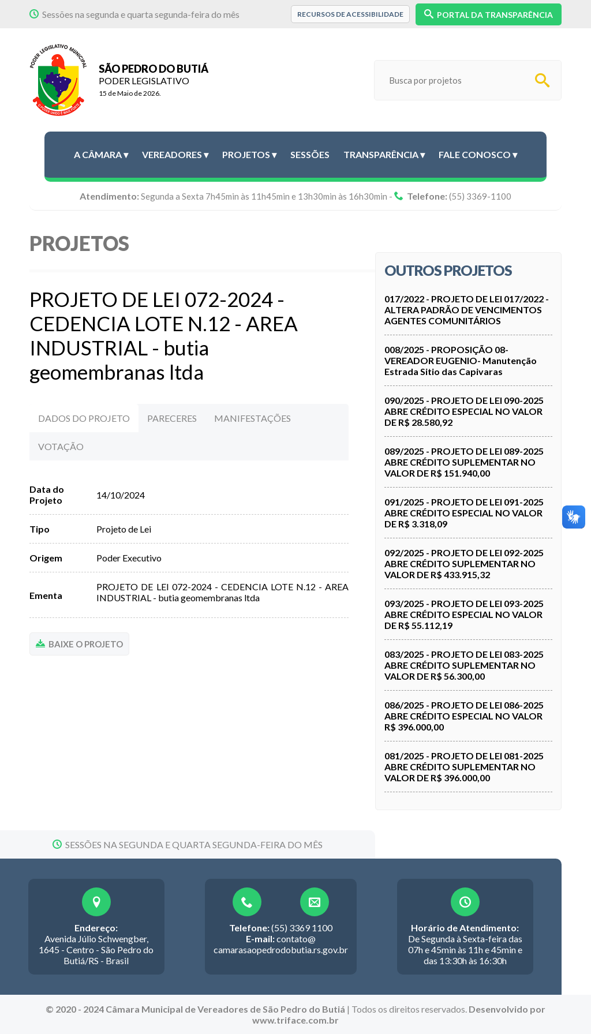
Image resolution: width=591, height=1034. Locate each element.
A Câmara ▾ (101, 154)
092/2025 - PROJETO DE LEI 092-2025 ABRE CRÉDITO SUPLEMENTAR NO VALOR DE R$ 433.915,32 (464, 563)
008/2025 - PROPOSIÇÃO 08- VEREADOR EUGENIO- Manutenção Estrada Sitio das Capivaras (460, 360)
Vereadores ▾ (175, 154)
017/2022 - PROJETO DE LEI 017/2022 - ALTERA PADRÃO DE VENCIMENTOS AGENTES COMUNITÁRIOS (466, 309)
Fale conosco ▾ (478, 154)
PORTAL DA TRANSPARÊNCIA (488, 14)
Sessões (310, 154)
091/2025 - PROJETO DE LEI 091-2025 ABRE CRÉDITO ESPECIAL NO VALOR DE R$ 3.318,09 (464, 512)
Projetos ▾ (249, 154)
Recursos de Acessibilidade (350, 14)
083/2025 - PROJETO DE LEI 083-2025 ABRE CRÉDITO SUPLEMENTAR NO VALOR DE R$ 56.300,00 (464, 665)
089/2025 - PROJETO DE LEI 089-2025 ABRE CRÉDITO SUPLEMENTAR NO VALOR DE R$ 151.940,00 (464, 461)
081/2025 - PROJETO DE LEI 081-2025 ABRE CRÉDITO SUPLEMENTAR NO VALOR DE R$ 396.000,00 (464, 766)
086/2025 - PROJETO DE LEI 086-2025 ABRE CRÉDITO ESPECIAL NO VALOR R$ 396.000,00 (464, 715)
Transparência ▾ (384, 154)
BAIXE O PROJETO (79, 644)
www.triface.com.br (295, 1019)
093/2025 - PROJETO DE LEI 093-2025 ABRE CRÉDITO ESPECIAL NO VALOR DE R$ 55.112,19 (464, 614)
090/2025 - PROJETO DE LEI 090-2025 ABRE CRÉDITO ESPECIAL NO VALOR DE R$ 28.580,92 (464, 411)
